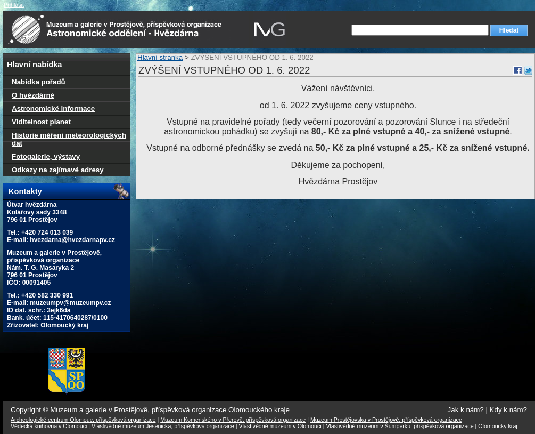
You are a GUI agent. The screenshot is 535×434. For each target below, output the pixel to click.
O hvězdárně (33, 95)
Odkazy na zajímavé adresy (58, 170)
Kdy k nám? (508, 410)
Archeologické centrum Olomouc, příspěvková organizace (83, 419)
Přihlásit (14, 5)
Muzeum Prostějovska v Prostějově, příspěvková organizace (386, 419)
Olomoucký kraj (497, 426)
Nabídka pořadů (38, 82)
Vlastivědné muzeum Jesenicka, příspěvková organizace (163, 426)
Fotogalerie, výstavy (46, 156)
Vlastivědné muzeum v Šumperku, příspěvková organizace (399, 426)
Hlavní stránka (160, 57)
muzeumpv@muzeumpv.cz (70, 303)
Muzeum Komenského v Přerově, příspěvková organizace (233, 419)
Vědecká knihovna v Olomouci (49, 426)
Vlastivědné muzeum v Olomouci (280, 426)
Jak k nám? (466, 410)
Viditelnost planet (41, 122)
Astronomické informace (53, 108)
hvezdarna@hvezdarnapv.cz (72, 240)
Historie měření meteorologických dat (69, 139)
